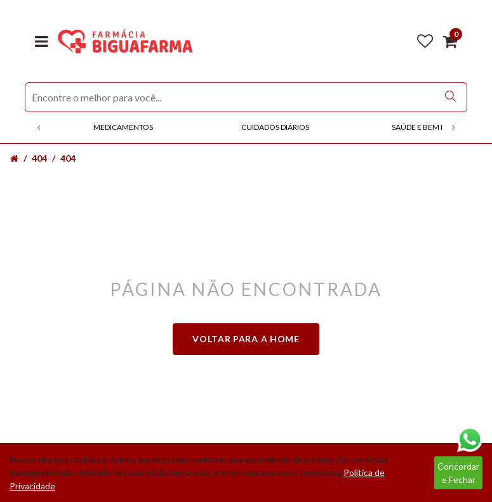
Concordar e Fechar (458, 473)
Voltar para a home (246, 338)
